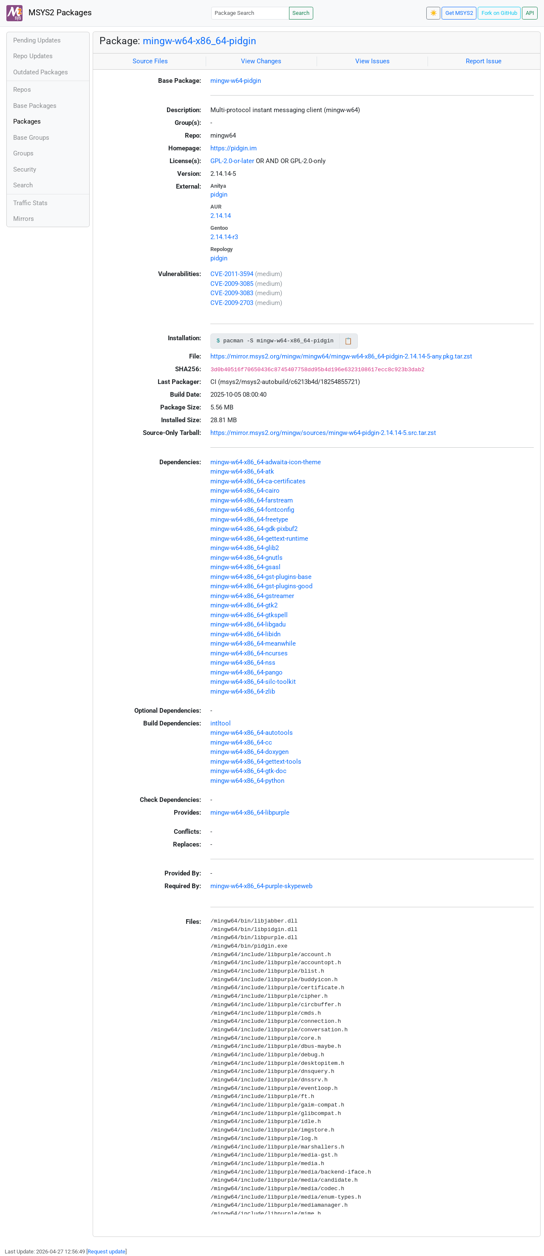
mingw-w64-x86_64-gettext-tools (255, 761)
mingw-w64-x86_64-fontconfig (252, 510)
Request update (106, 1251)
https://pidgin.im (233, 148)
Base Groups (31, 137)
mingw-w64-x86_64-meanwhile (253, 643)
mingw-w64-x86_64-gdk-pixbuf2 (254, 529)
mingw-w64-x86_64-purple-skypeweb (261, 886)
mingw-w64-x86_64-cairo (245, 490)
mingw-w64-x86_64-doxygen (249, 752)
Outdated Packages (40, 72)
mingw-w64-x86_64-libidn (245, 634)
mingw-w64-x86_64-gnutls (246, 558)
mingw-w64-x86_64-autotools (251, 733)
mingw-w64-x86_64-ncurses (249, 653)
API (530, 13)
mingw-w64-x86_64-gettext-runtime (259, 538)
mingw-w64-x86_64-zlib (242, 691)
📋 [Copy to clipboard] (348, 341)
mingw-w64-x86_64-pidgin (199, 40)
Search (300, 13)
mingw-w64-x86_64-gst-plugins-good (261, 586)
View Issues (372, 61)
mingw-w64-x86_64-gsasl (245, 567)
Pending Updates (37, 40)
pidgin (218, 194)
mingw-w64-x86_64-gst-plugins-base (261, 577)
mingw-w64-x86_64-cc (241, 742)
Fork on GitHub (499, 13)
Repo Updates (33, 56)
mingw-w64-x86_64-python (247, 781)
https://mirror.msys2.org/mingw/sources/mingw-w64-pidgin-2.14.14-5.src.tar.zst (323, 433)
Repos (22, 89)
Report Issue (484, 61)
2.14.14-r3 (224, 237)
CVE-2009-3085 (231, 284)
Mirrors (23, 219)
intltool (220, 723)
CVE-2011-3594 (231, 274)
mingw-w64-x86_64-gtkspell (249, 615)
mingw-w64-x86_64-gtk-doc (248, 771)
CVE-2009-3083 (231, 293)
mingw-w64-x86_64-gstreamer (252, 596)
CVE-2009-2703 (231, 303)
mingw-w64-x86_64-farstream (251, 500)
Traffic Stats (30, 203)
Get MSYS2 (459, 13)
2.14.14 (220, 216)
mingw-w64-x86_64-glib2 (244, 548)
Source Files (150, 61)
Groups (23, 153)
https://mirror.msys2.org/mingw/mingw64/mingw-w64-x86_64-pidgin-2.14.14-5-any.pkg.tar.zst (341, 356)
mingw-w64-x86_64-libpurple (249, 812)
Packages (27, 121)
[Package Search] (250, 13)
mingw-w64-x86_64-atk (242, 471)
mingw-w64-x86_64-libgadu (248, 624)
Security (24, 169)
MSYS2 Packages (49, 13)
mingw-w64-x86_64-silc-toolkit (253, 682)
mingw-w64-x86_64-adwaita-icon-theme (265, 462)
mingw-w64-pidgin (235, 81)
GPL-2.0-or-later (232, 161)
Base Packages (35, 106)
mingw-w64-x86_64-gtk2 (244, 605)
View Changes (261, 61)
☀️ (433, 13)
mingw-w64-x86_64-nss (242, 662)
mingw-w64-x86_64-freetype (249, 519)
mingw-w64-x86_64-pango (246, 672)
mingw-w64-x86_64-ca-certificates (258, 481)
